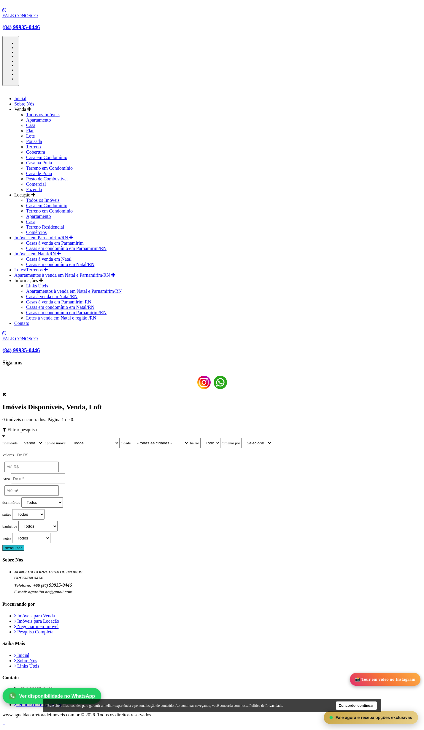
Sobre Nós (24, 103)
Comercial (36, 184)
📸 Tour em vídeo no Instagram (385, 679)
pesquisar (13, 548)
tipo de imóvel (55, 443)
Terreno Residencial (45, 226)
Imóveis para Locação (36, 621)
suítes (6, 514)
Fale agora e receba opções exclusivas (370, 717)
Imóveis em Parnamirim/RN (43, 237)
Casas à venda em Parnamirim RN (58, 301)
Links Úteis (37, 285)
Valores (8, 455)
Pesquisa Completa (33, 631)
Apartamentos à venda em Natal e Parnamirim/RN (64, 275)
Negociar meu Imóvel (36, 626)
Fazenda (34, 189)
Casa (30, 125)
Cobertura (35, 152)
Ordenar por (231, 443)
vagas (6, 538)
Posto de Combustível (47, 178)
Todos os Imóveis (43, 114)
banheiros (9, 526)
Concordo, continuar (356, 706)
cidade (126, 443)
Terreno (33, 146)
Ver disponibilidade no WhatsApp (52, 695)
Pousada (34, 141)
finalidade (10, 443)
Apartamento (38, 119)
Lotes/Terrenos (31, 269)
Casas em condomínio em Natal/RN (60, 264)
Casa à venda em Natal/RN (51, 296)
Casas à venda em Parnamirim (55, 243)
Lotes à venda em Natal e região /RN (61, 317)
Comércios (36, 232)
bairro (194, 443)
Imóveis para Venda (34, 615)
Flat (30, 130)
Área (6, 479)
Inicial (20, 98)
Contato (21, 323)
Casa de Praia (39, 173)
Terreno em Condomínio (49, 168)
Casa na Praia (39, 162)
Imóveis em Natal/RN (37, 253)
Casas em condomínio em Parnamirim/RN (66, 248)
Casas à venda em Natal (49, 259)
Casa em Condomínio (46, 157)
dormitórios (11, 503)
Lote (30, 136)
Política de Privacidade (38, 704)
